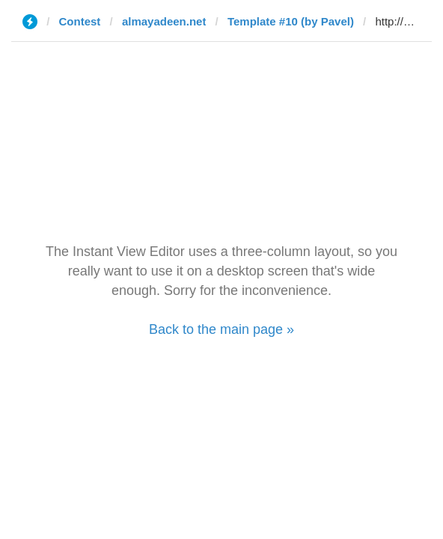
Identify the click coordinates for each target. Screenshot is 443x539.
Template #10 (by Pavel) (290, 21)
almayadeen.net (164, 21)
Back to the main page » (221, 329)
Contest (80, 21)
